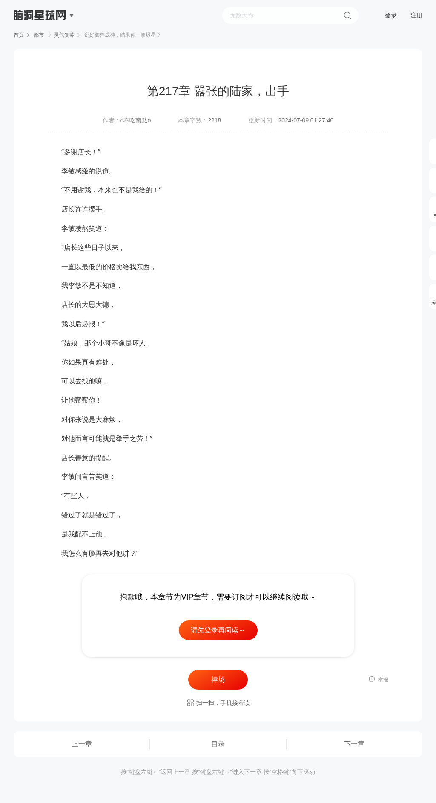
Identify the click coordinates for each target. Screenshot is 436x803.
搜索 (347, 15)
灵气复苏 (64, 35)
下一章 (354, 744)
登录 (391, 15)
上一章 (82, 744)
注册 (416, 15)
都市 (39, 35)
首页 (19, 35)
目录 (218, 744)
